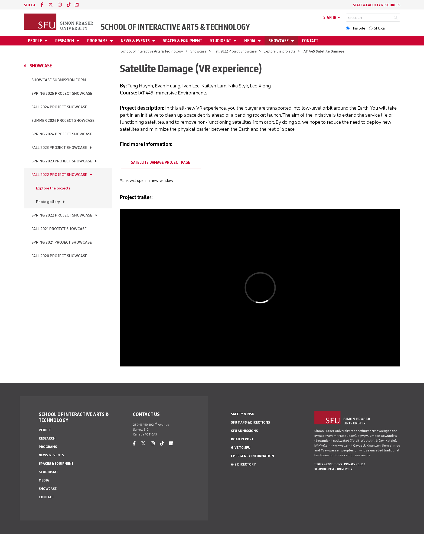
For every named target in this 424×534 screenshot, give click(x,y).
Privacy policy (354, 464)
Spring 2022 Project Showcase (61, 215)
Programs (97, 40)
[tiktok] (69, 4)
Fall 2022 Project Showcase (235, 51)
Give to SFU (240, 447)
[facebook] (42, 4)
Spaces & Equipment (182, 40)
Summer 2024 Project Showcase (62, 120)
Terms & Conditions (328, 464)
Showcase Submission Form (58, 80)
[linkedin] (77, 4)
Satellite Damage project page (160, 162)
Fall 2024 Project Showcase (59, 107)
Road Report (242, 439)
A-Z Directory (243, 464)
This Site (358, 28)
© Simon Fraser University (333, 469)
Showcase (279, 40)
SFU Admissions (244, 430)
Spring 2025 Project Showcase (61, 93)
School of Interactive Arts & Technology (175, 27)
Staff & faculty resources (376, 5)
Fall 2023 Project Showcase (59, 147)
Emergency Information (252, 456)
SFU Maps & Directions (250, 422)
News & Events (136, 40)
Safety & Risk (242, 414)
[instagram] (60, 4)
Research (65, 40)
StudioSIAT (221, 40)
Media (250, 40)
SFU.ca (379, 28)
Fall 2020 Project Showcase (59, 256)
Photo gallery (48, 201)
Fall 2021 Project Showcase (59, 229)
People (35, 40)
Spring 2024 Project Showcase (61, 134)
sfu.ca (29, 5)
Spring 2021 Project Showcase (61, 242)
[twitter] (50, 4)
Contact (310, 40)
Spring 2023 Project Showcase (61, 161)
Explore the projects (279, 51)
